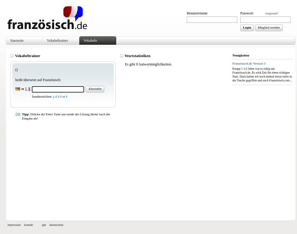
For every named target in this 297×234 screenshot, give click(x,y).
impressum (14, 224)
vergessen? (271, 13)
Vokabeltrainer (57, 40)
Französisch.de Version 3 (248, 63)
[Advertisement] (120, 168)
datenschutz (56, 224)
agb (44, 224)
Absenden (95, 88)
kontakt (28, 224)
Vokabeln (90, 40)
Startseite (17, 40)
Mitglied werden (269, 27)
